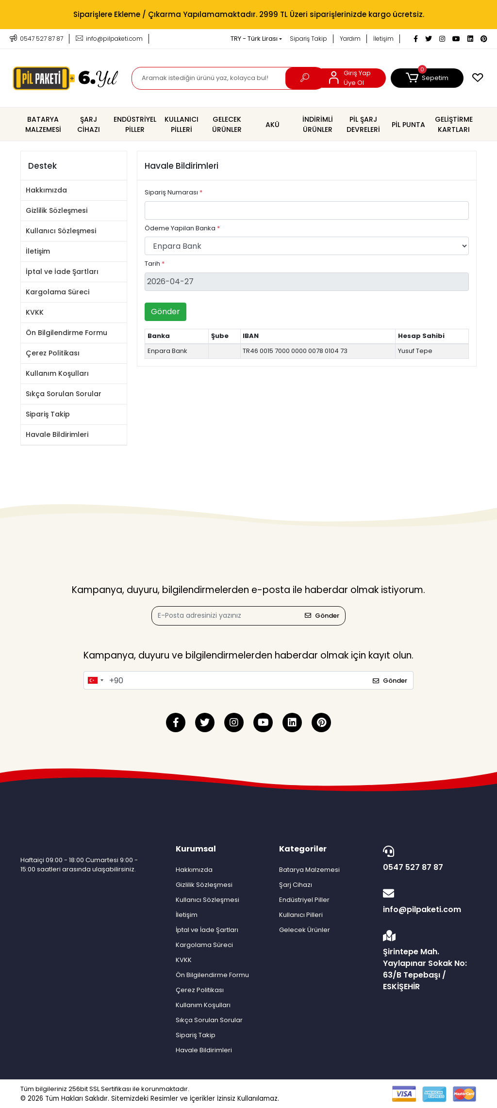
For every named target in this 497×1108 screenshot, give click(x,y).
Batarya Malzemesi (309, 869)
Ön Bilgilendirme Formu (66, 332)
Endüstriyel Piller (304, 899)
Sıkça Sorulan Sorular (63, 394)
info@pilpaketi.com (427, 901)
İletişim (383, 38)
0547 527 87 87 (427, 859)
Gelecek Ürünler (304, 929)
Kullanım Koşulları (57, 373)
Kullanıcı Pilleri (301, 914)
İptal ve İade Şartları (62, 271)
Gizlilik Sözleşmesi (56, 210)
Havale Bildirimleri (57, 434)
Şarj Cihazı (295, 884)
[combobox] (95, 680)
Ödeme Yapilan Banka (182, 228)
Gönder (165, 311)
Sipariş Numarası (173, 192)
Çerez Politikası (53, 353)
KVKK (35, 312)
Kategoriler (303, 848)
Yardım (350, 38)
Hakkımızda (46, 190)
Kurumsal (196, 848)
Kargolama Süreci (57, 292)
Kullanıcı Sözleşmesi (61, 231)
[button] (427, 78)
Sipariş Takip (308, 38)
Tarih (155, 263)
